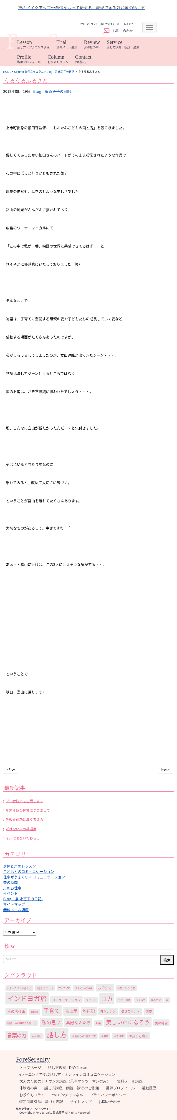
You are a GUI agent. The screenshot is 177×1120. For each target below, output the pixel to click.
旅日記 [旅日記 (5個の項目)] (89, 1011)
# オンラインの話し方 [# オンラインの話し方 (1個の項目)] (19, 988)
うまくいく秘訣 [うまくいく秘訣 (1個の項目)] (83, 988)
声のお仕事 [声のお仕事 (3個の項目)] (16, 1011)
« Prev (11, 769)
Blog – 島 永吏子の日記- (23, 898)
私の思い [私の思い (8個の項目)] (51, 1022)
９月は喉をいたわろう (23, 838)
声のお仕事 (12, 887)
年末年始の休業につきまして (28, 810)
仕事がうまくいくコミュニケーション (34, 877)
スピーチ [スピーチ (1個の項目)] (91, 1000)
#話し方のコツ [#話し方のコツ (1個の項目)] (45, 988)
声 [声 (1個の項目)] (167, 1000)
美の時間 (10, 882)
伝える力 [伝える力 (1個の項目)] (141, 1000)
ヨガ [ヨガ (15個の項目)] (107, 998)
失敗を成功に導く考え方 (24, 819)
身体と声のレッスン (19, 866)
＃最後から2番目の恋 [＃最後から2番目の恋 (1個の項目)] (84, 1036)
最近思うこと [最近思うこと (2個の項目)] (130, 1011)
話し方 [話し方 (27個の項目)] (57, 1034)
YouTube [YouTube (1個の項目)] (64, 988)
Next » (165, 769)
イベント (10, 893)
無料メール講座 (16, 909)
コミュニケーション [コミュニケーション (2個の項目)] (66, 999)
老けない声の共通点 (21, 828)
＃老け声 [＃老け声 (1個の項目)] (119, 1036)
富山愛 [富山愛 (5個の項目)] (71, 1011)
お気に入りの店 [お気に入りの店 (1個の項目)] (126, 988)
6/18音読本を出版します (24, 800)
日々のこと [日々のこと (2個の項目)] (108, 1011)
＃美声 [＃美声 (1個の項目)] (105, 1036)
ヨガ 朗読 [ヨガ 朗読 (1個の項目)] (124, 1000)
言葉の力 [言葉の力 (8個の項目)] (16, 1035)
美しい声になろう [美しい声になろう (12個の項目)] (128, 1022)
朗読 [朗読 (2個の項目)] (149, 1011)
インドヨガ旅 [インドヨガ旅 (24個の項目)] (27, 998)
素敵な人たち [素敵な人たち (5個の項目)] (78, 1022)
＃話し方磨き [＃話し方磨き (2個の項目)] (138, 1036)
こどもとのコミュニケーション (28, 871)
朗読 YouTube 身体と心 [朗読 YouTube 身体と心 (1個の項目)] (21, 1023)
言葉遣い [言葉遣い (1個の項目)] (37, 1036)
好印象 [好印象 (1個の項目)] (34, 1012)
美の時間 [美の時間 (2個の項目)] (161, 1023)
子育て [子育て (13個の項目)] (51, 1010)
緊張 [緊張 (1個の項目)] (98, 1023)
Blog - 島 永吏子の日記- (52, 91)
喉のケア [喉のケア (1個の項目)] (156, 1000)
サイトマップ (14, 904)
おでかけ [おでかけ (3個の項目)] (105, 987)
